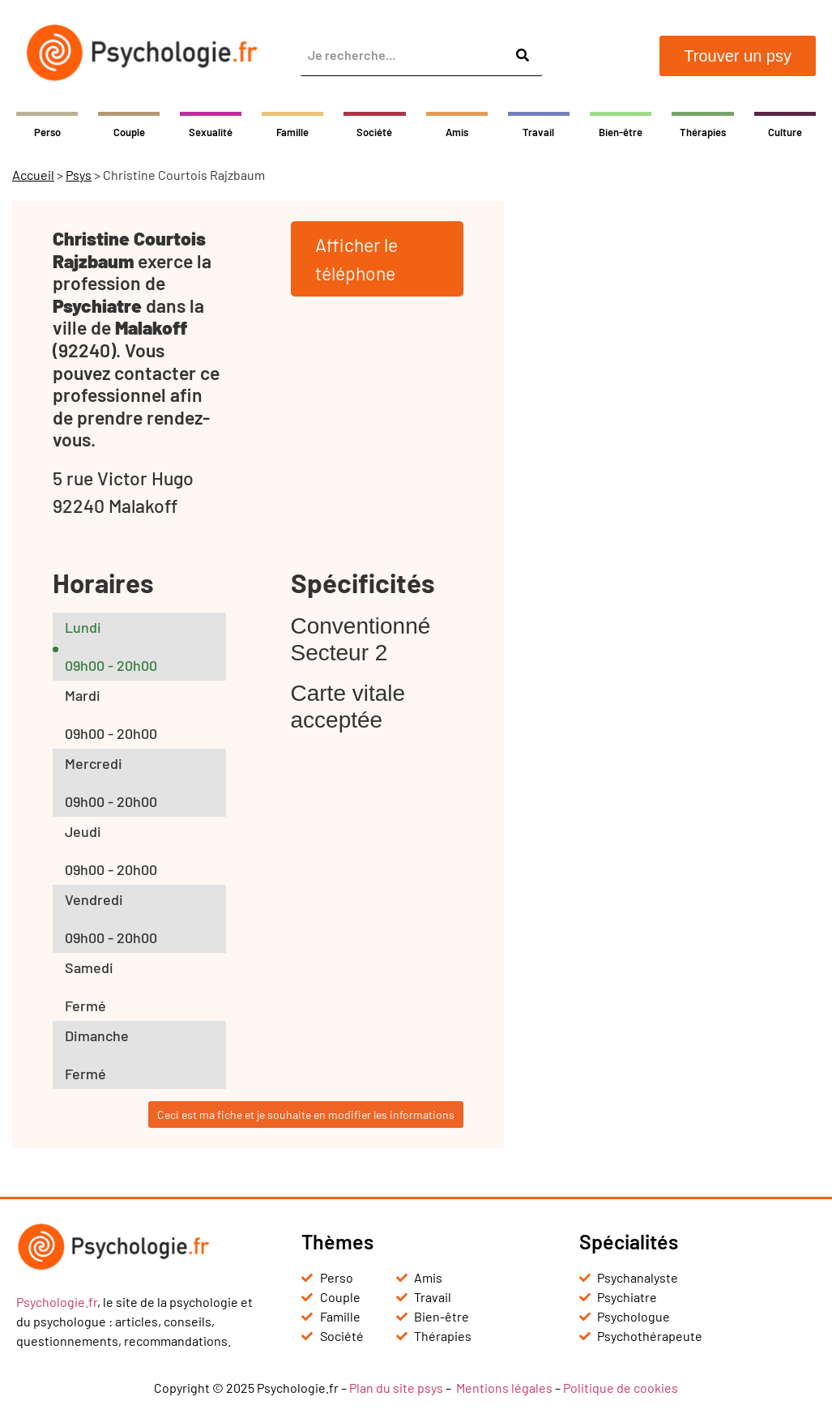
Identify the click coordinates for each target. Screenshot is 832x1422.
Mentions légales (504, 1387)
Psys (79, 174)
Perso (47, 132)
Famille (292, 132)
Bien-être (620, 132)
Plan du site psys (396, 1387)
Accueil (33, 174)
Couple (129, 132)
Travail (538, 132)
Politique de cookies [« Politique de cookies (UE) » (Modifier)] (620, 1387)
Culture (785, 132)
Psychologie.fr (56, 1301)
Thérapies (703, 132)
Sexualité (211, 132)
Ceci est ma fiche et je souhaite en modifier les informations (305, 1114)
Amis (457, 132)
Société (374, 132)
